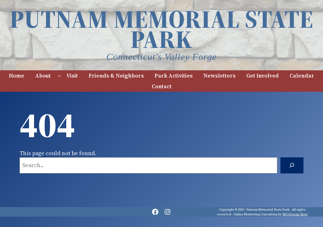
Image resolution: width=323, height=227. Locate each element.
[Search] (291, 165)
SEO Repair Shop (295, 214)
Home (16, 75)
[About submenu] (59, 75)
